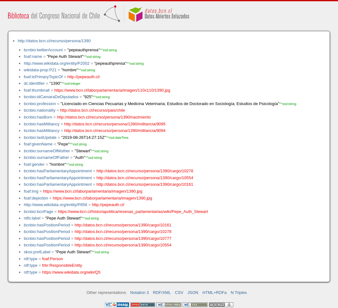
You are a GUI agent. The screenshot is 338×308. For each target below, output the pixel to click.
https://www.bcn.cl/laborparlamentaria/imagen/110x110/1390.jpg (112, 90)
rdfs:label (32, 218)
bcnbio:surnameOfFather (46, 157)
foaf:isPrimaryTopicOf (43, 76)
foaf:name (33, 56)
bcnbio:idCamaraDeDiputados (51, 96)
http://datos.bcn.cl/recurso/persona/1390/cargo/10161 (144, 184)
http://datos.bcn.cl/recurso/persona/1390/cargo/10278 (144, 171)
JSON (192, 292)
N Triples (239, 292)
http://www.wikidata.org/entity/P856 (55, 204)
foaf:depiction (36, 198)
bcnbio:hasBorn (38, 117)
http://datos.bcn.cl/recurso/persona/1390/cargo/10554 (144, 177)
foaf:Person (52, 258)
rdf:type (30, 258)
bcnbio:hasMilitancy (41, 124)
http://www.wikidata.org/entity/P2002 (56, 63)
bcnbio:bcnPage (38, 211)
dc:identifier (34, 83)
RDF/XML (162, 292)
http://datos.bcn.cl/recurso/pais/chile (92, 110)
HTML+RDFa (214, 292)
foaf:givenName (38, 144)
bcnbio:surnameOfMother (47, 151)
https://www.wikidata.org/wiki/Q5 (71, 272)
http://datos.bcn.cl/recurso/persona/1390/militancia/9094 (115, 130)
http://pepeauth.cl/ (83, 76)
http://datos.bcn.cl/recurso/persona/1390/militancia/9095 (115, 124)
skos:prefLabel (37, 252)
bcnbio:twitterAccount (43, 50)
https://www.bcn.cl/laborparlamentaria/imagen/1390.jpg (92, 191)
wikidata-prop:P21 (40, 70)
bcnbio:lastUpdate (40, 137)
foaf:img (31, 191)
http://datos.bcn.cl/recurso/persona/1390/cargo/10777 (123, 238)
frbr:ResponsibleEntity (62, 265)
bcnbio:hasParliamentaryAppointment (58, 171)
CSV (179, 292)
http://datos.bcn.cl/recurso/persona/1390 (54, 40)
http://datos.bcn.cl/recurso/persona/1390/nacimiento (104, 117)
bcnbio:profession (40, 103)
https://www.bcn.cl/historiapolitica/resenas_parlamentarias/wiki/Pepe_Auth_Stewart (133, 211)
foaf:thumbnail (36, 90)
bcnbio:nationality (39, 110)
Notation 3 (139, 292)
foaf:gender (34, 164)
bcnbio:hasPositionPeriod (47, 225)
